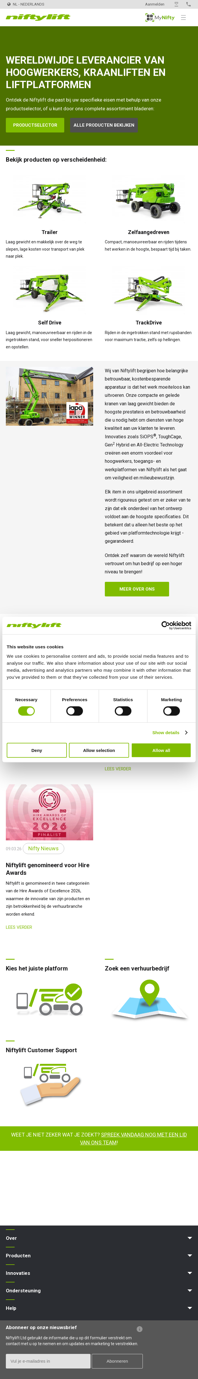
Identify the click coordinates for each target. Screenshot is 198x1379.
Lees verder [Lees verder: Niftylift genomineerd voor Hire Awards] (19, 927)
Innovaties (18, 1273)
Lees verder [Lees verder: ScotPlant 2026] (118, 768)
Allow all (161, 750)
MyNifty (160, 17)
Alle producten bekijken (104, 125)
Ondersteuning (23, 1291)
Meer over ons (137, 589)
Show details (166, 732)
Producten (18, 1255)
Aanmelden (154, 4)
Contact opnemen (176, 4)
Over (11, 1238)
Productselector (35, 125)
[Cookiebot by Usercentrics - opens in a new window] (165, 625)
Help (11, 1308)
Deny (36, 750)
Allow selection (99, 750)
